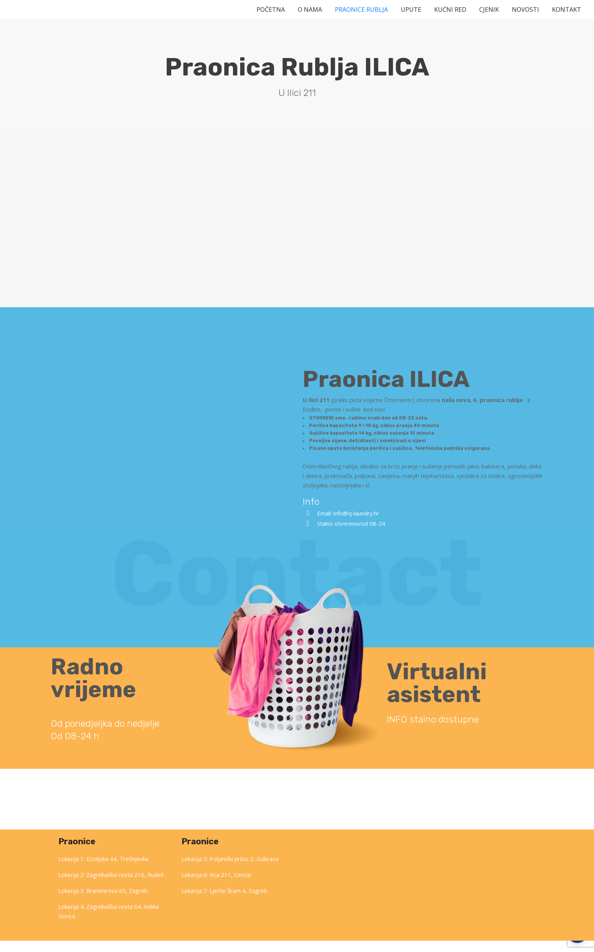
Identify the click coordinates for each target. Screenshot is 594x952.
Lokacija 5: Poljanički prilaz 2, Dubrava (229, 870)
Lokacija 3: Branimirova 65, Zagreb (103, 902)
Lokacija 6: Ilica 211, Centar (216, 886)
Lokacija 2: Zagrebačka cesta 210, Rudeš (111, 886)
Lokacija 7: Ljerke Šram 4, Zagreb (224, 902)
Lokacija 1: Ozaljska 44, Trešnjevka (103, 870)
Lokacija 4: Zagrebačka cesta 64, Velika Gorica (108, 922)
